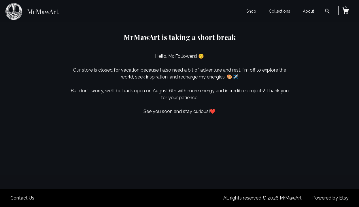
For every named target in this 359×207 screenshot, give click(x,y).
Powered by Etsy (330, 198)
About (308, 11)
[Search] (327, 12)
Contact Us (22, 198)
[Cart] (345, 11)
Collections (279, 11)
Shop (251, 11)
